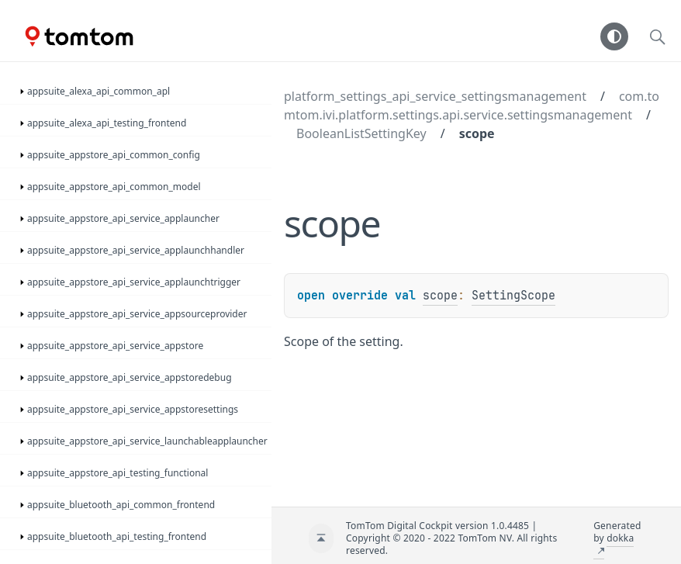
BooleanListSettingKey (361, 133)
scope (477, 133)
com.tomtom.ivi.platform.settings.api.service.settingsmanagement (471, 105)
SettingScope (513, 295)
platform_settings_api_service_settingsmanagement (435, 96)
